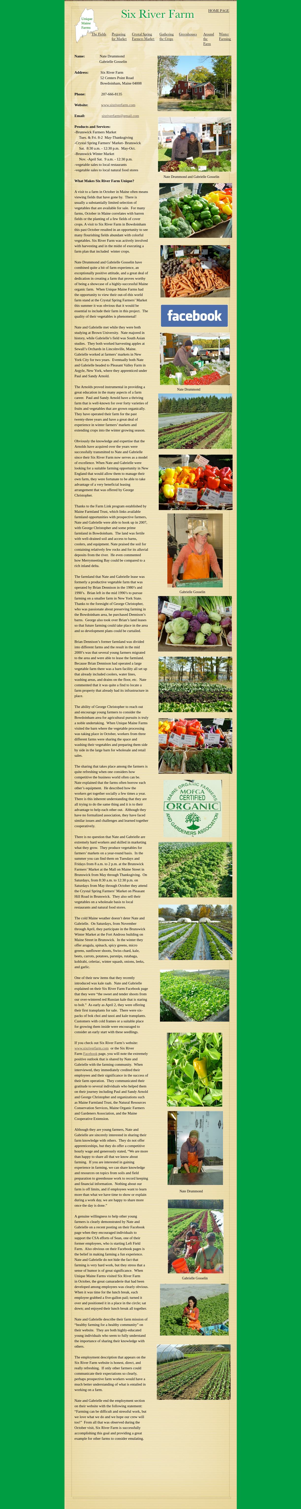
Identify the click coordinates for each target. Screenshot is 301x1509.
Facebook (90, 1054)
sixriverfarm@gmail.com (120, 116)
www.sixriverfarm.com (118, 105)
